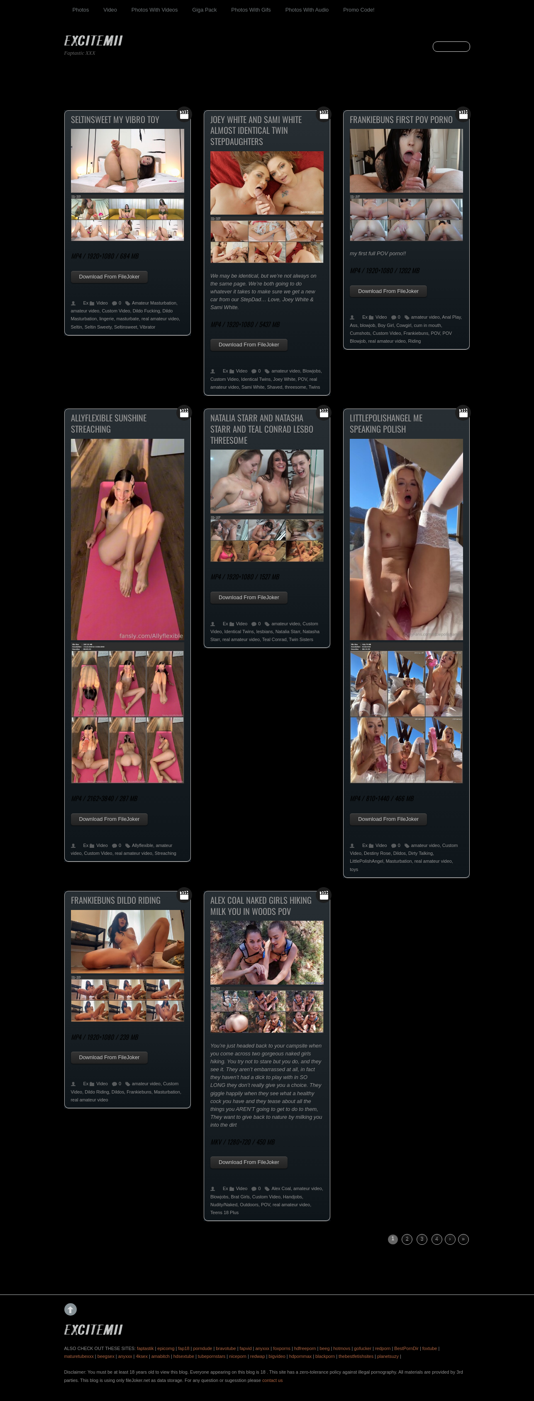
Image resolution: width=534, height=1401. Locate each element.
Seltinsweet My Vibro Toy (115, 119)
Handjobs (292, 1196)
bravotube (226, 1348)
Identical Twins (256, 379)
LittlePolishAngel (366, 861)
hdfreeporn (305, 1348)
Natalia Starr (288, 631)
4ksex (141, 1356)
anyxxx (262, 1348)
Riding (414, 341)
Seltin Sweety (98, 326)
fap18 (183, 1348)
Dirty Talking (420, 853)
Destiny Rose (377, 853)
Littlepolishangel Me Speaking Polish (386, 423)
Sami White (253, 387)
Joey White (284, 379)
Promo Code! (358, 10)
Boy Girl (386, 325)
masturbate (128, 318)
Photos (81, 10)
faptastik (145, 1348)
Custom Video (116, 310)
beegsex (106, 1356)
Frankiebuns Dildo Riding (116, 900)
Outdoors (249, 1204)
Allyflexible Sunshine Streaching (108, 423)
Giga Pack (204, 10)
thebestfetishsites (356, 1356)
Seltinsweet (125, 326)
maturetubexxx (79, 1356)
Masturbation (399, 861)
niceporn (237, 1356)
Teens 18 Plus (224, 1212)
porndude (202, 1348)
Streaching (165, 853)
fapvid (246, 1348)
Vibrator (148, 326)
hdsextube (183, 1356)
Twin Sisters (301, 639)
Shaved (275, 387)
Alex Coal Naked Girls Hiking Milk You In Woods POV (261, 905)
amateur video (85, 310)
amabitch (160, 1356)
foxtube (429, 1348)
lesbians (264, 631)
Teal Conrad (274, 639)
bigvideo (276, 1356)
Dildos (399, 853)
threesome (295, 387)
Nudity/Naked (223, 1204)
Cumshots (360, 333)
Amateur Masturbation (154, 302)
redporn (382, 1348)
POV (302, 379)
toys (354, 869)
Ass (353, 325)
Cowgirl (403, 325)
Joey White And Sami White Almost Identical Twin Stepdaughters (256, 130)
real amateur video (160, 318)
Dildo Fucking (146, 310)
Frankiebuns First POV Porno (401, 119)
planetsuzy (388, 1356)
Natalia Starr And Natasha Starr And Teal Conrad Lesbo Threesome (261, 428)
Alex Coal (281, 1188)
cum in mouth (427, 325)
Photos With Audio (307, 10)
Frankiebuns (415, 333)
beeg (324, 1348)
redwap (257, 1356)
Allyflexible (142, 845)
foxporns (281, 1348)
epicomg (165, 1348)
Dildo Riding (97, 1091)
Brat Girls (240, 1196)
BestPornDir (406, 1348)
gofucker (362, 1348)
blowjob (368, 325)
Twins (314, 387)
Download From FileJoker (109, 276)
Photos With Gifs (251, 10)
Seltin (76, 326)
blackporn (325, 1356)
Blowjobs (311, 370)
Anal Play (451, 317)
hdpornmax (300, 1356)
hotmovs (341, 1348)
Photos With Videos (155, 10)
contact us (272, 1380)
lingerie (106, 318)
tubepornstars (212, 1356)
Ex (86, 302)
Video (110, 10)
